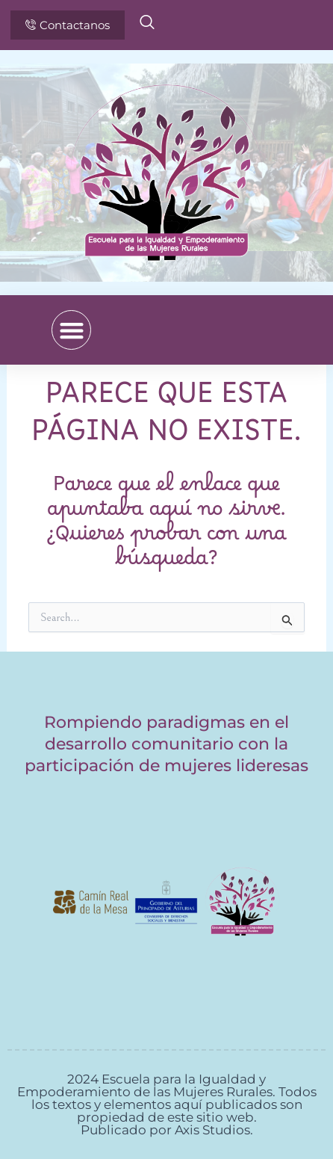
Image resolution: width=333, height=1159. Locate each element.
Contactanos (67, 25)
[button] (71, 330)
